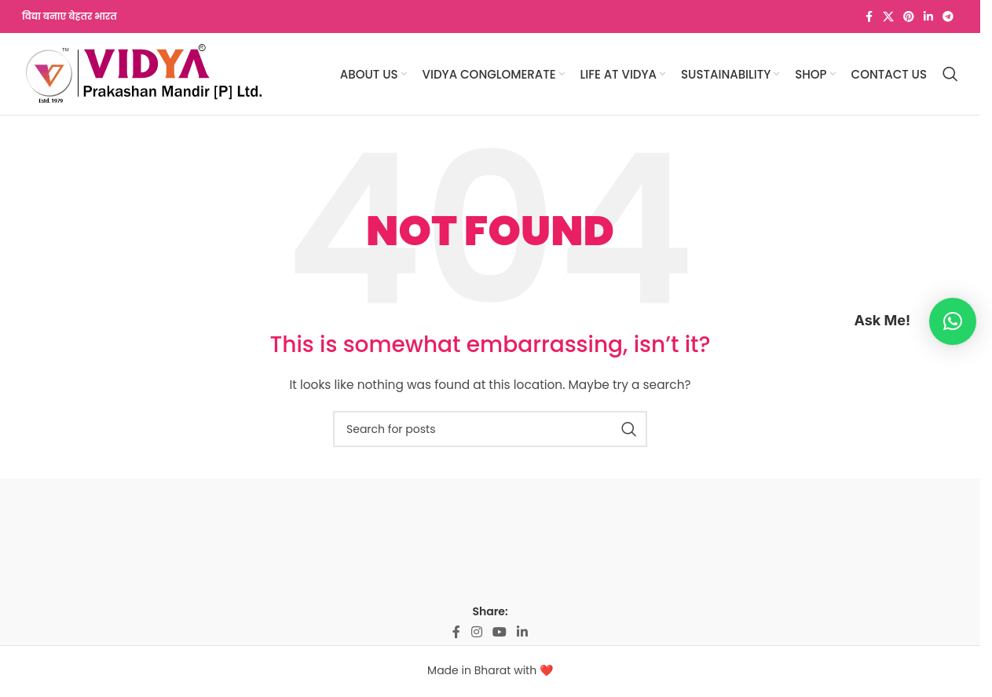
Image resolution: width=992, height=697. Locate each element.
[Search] (950, 74)
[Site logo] (143, 73)
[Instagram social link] (476, 632)
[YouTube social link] (499, 632)
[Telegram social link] (948, 17)
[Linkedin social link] (928, 17)
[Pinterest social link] (909, 17)
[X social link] (888, 17)
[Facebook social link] (868, 17)
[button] (952, 321)
